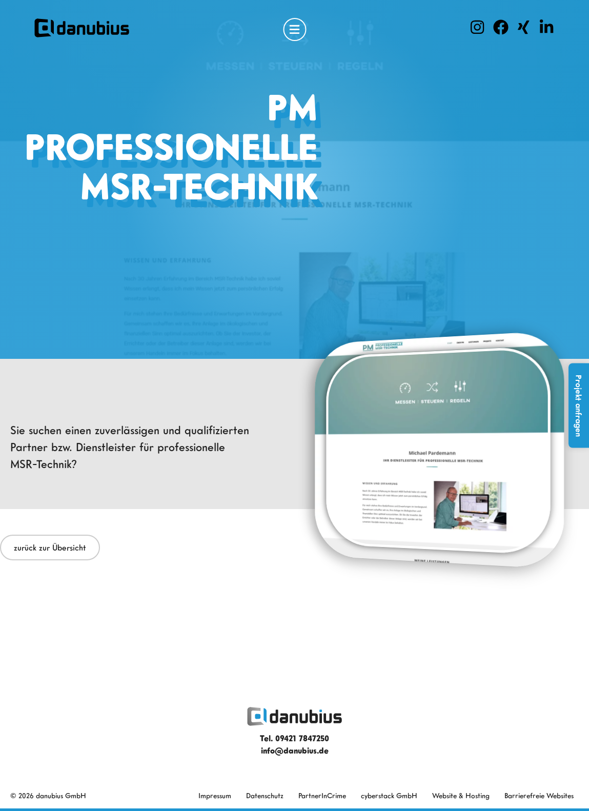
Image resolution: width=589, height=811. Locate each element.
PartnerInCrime (322, 795)
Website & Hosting (461, 795)
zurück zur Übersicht (50, 547)
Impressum (214, 795)
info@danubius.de (295, 750)
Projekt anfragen (579, 406)
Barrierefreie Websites (539, 795)
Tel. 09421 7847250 (294, 738)
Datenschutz (264, 795)
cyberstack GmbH (389, 795)
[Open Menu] (294, 29)
